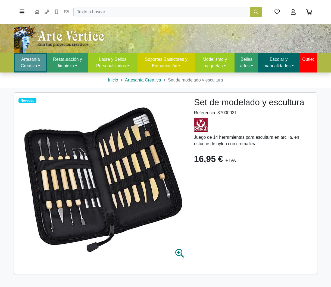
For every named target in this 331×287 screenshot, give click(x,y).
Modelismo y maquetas (214, 62)
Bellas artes (246, 62)
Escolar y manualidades (277, 62)
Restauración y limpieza (67, 62)
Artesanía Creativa (30, 62)
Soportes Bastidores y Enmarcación (166, 62)
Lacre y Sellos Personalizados (111, 62)
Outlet (308, 59)
